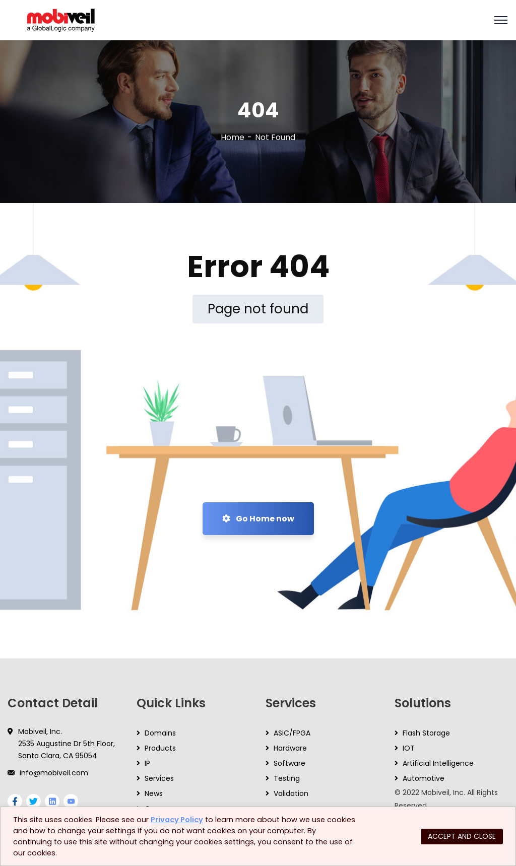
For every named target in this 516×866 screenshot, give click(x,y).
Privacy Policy (177, 820)
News (154, 793)
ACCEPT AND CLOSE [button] (462, 836)
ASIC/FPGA (292, 733)
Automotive (423, 778)
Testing (287, 778)
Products (160, 748)
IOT (409, 748)
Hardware (290, 748)
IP (147, 763)
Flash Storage (426, 733)
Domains (160, 733)
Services (159, 778)
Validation (291, 793)
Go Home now (258, 518)
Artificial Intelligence (438, 763)
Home (232, 137)
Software (289, 763)
